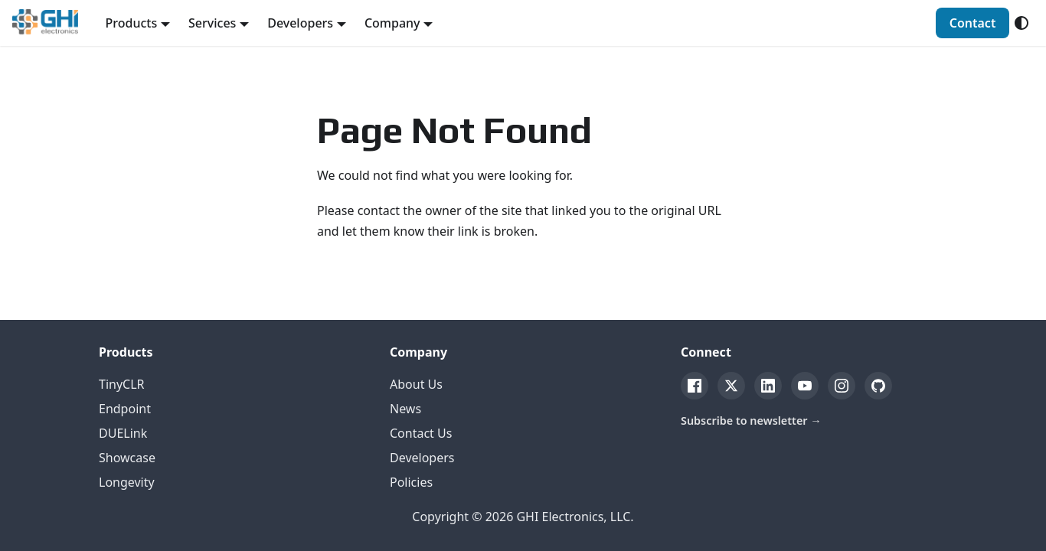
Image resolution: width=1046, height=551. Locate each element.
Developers (422, 457)
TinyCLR (122, 384)
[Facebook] (694, 385)
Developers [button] (300, 23)
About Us (416, 384)
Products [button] (132, 23)
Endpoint (125, 408)
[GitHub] (878, 385)
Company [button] (392, 23)
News (405, 408)
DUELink (123, 433)
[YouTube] (805, 385)
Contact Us (421, 433)
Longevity (127, 482)
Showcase (127, 457)
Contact (973, 23)
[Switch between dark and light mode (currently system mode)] (1021, 23)
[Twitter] (731, 385)
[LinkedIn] (768, 385)
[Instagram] (841, 385)
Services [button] (212, 23)
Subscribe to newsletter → (751, 420)
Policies (411, 482)
